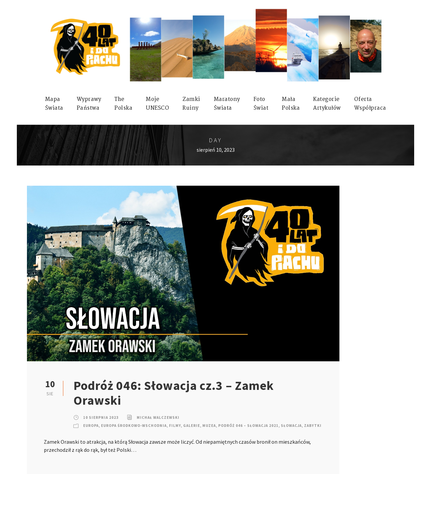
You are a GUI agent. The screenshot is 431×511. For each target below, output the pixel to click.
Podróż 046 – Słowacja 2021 (248, 425)
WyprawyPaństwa (89, 103)
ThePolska (123, 103)
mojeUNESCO (157, 103)
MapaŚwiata (54, 103)
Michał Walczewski (158, 417)
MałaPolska (291, 103)
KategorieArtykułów (327, 103)
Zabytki (313, 425)
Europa (91, 425)
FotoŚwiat (261, 103)
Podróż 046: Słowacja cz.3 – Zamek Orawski (173, 393)
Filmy (175, 425)
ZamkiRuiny (191, 103)
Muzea (209, 425)
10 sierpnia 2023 (101, 417)
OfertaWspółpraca (370, 103)
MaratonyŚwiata (227, 103)
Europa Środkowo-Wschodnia (134, 425)
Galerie (191, 425)
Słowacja (291, 425)
